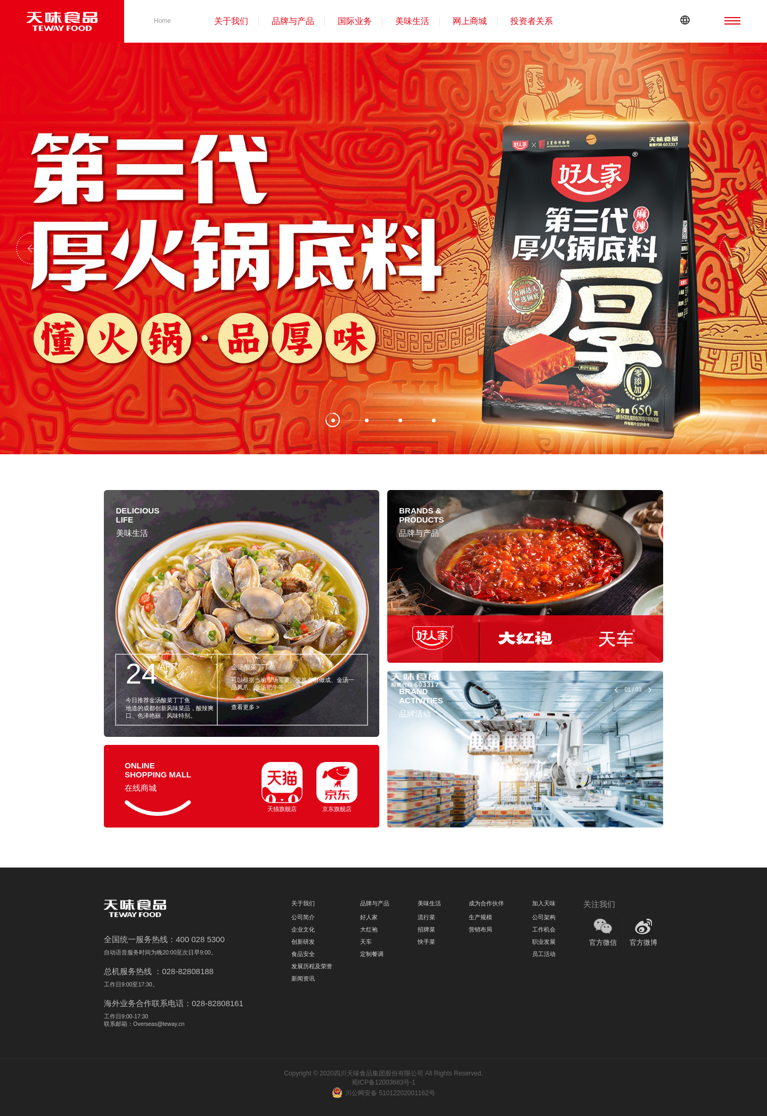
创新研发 (303, 941)
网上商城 (470, 21)
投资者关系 (531, 21)
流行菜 (426, 917)
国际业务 (355, 21)
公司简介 (303, 917)
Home (162, 21)
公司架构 (544, 917)
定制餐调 (372, 954)
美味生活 (412, 21)
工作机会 (544, 929)
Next (735, 248)
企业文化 (303, 929)
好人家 (369, 917)
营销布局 (480, 929)
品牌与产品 (293, 21)
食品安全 (303, 954)
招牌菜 (426, 929)
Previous (32, 248)
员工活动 (544, 954)
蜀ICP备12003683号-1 (383, 1082)
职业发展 (544, 941)
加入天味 (544, 903)
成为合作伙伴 (486, 903)
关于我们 (231, 21)
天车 (366, 941)
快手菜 (426, 941)
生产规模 (480, 917)
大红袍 (369, 929)
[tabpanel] (383, 248)
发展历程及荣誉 (311, 966)
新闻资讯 (303, 978)
